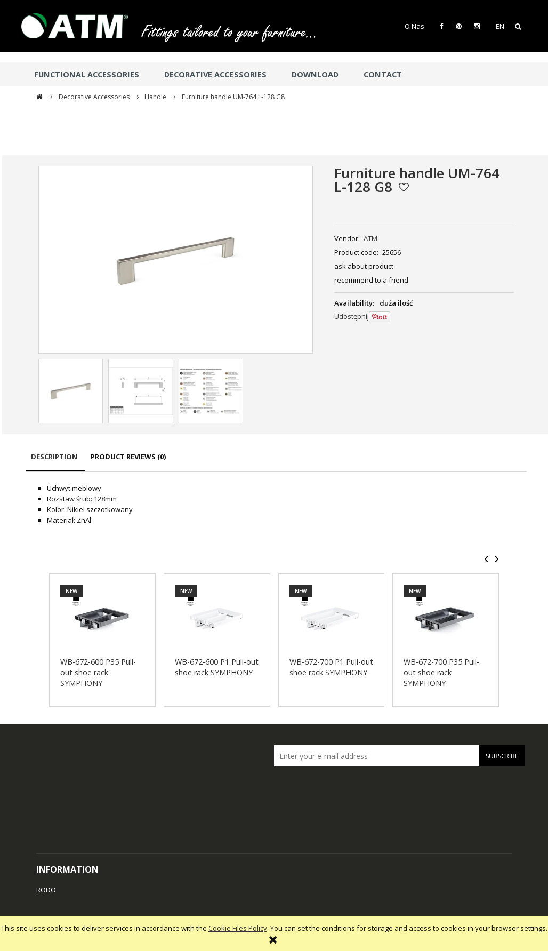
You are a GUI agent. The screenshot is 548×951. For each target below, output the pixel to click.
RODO (46, 889)
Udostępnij (351, 316)
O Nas (414, 26)
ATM (370, 238)
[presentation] (486, 559)
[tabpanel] (276, 504)
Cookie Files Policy (237, 928)
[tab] (55, 461)
